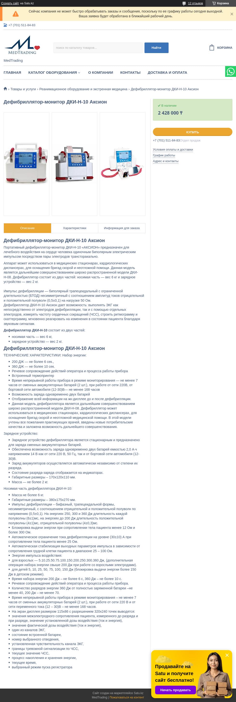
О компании (100, 72)
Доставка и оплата (167, 72)
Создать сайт (10, 3)
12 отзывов (195, 3)
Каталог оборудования (52, 72)
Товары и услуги (23, 89)
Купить (192, 132)
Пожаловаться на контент (127, 697)
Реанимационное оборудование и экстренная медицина (83, 89)
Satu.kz (138, 693)
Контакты (130, 72)
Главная (12, 72)
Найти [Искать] (156, 47)
